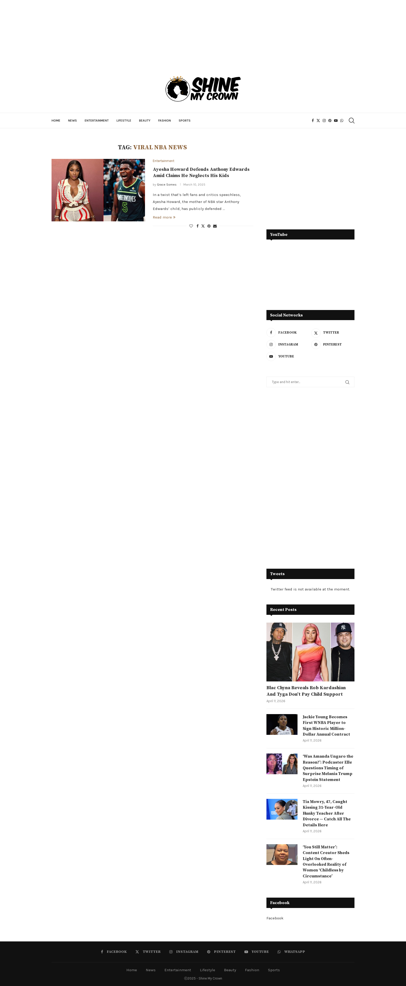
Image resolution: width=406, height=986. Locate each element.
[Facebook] (313, 120)
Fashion (164, 120)
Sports (185, 120)
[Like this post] (191, 226)
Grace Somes (167, 184)
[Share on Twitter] (203, 226)
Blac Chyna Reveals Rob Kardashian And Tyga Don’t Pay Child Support (306, 691)
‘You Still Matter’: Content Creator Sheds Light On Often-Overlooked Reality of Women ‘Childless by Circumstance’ (326, 861)
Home (56, 120)
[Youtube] (336, 120)
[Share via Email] (215, 226)
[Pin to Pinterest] (209, 226)
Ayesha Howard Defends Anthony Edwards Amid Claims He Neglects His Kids (201, 172)
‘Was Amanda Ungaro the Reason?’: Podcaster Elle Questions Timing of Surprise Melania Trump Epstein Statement (328, 768)
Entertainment (97, 120)
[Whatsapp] (341, 120)
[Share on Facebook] (198, 226)
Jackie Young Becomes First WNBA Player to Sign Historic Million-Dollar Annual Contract (326, 725)
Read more (164, 217)
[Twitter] (318, 120)
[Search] (351, 120)
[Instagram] (324, 120)
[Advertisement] (310, 180)
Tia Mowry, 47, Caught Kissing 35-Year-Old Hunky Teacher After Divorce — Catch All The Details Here (327, 813)
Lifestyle (124, 120)
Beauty (144, 120)
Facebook (275, 918)
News (72, 120)
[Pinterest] (329, 120)
